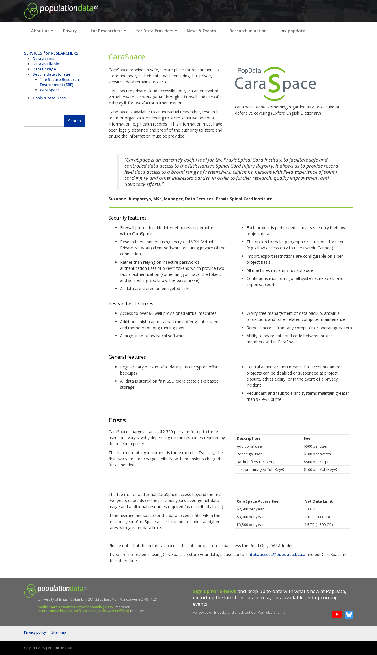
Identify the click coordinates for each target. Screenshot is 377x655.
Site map (58, 632)
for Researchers (110, 32)
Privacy (70, 30)
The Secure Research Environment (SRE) (59, 82)
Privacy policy (35, 632)
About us (43, 32)
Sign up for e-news (214, 591)
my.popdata (292, 30)
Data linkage (44, 69)
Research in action (248, 30)
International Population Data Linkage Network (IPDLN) (83, 610)
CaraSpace (50, 89)
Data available (46, 63)
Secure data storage (51, 74)
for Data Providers (158, 32)
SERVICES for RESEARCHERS (51, 53)
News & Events (201, 30)
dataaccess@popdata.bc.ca (277, 554)
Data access (43, 58)
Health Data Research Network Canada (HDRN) (76, 607)
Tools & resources (49, 97)
